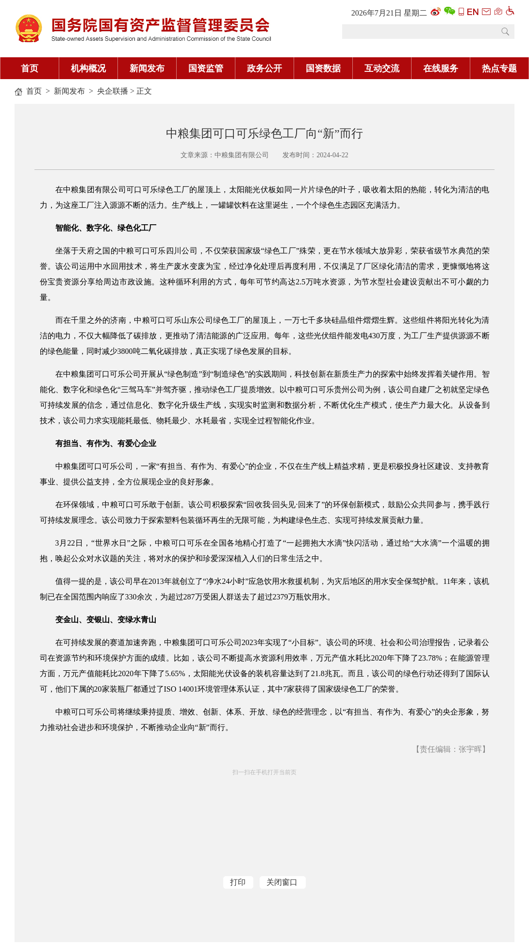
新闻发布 (147, 68)
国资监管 (205, 68)
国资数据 (323, 68)
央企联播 (112, 91)
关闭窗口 (282, 882)
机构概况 (88, 68)
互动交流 (381, 68)
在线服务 (440, 68)
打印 (238, 882)
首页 (29, 68)
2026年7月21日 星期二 (389, 13)
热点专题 (499, 68)
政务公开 (264, 68)
